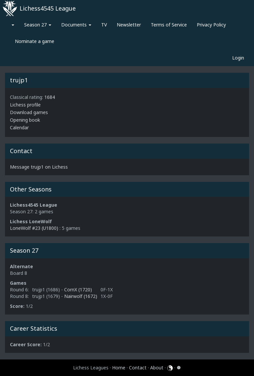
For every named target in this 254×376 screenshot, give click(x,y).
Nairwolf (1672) (80, 296)
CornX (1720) (78, 289)
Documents (76, 24)
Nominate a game (34, 41)
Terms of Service (169, 24)
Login (238, 58)
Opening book (25, 120)
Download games (29, 112)
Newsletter (129, 24)
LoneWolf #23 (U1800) (34, 228)
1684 (49, 97)
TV (104, 24)
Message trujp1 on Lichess (39, 167)
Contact (138, 367)
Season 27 (37, 24)
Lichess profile (25, 105)
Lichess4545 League (48, 8)
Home (118, 367)
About (156, 367)
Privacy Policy (211, 24)
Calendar (19, 127)
